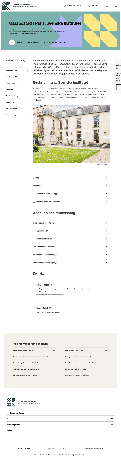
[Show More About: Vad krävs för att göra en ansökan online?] (34, 369)
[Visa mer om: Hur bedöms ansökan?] (71, 239)
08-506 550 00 (61, 449)
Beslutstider (10, 83)
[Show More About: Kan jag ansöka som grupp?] (86, 351)
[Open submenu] (27, 70)
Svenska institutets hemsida (59, 201)
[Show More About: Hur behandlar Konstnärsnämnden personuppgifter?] (34, 357)
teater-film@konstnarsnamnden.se (56, 312)
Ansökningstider (12, 77)
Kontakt (60, 430)
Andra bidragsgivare (13, 115)
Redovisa (9, 89)
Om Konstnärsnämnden (60, 413)
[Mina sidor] (94, 6)
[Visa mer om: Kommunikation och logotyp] (71, 263)
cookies (62, 455)
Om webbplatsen (60, 425)
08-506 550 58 (44, 291)
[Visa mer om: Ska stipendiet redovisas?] (71, 247)
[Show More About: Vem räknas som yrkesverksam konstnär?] (86, 363)
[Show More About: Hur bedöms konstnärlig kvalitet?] (86, 369)
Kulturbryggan (11, 108)
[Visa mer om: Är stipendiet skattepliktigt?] (71, 255)
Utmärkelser (10, 102)
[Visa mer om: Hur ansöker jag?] (71, 231)
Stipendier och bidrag (14, 60)
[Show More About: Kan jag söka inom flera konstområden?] (86, 357)
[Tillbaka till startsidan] (19, 6)
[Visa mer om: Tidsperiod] (71, 186)
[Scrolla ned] (12, 42)
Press (60, 419)
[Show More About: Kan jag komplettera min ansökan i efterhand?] (34, 363)
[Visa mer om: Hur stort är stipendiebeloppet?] (71, 194)
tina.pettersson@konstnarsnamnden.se (58, 294)
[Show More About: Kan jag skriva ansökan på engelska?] (86, 375)
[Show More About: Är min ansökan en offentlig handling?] (34, 375)
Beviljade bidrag (12, 96)
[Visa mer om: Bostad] (71, 178)
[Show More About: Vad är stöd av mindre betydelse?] (34, 351)
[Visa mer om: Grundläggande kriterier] (71, 223)
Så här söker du (11, 71)
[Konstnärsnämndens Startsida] (23, 402)
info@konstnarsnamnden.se (93, 449)
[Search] (107, 5)
